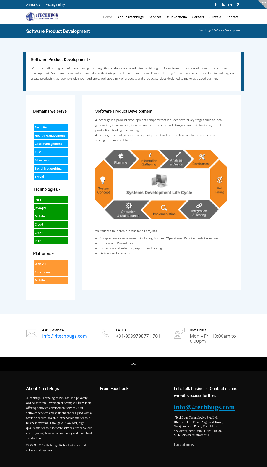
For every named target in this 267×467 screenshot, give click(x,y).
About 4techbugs (131, 17)
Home (107, 17)
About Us (33, 5)
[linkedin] (230, 6)
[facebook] (216, 6)
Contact (232, 17)
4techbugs (205, 30)
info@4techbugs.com (64, 336)
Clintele (215, 17)
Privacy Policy (55, 5)
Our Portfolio (177, 17)
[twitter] (223, 6)
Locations (184, 444)
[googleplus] (238, 6)
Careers (198, 17)
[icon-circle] (262, 4)
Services (155, 17)
